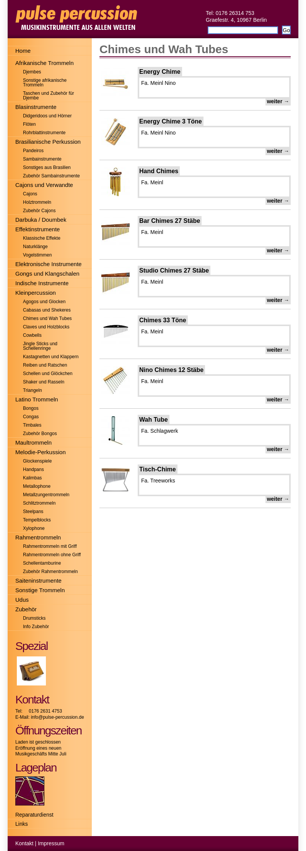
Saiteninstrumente (38, 580)
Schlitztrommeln (39, 503)
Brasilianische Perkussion (48, 141)
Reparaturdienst (34, 815)
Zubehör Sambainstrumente (51, 176)
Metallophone (36, 486)
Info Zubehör (36, 626)
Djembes (32, 72)
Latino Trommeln (36, 399)
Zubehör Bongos (40, 433)
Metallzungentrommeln (46, 494)
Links (21, 824)
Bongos (31, 408)
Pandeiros (33, 150)
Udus (22, 599)
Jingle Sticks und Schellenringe (40, 346)
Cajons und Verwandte (44, 185)
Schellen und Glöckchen (47, 373)
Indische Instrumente (41, 283)
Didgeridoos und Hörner (47, 116)
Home (23, 50)
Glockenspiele (37, 461)
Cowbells (32, 335)
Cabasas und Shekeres (47, 310)
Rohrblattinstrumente (44, 132)
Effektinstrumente (37, 229)
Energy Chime (160, 71)
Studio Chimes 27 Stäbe (174, 270)
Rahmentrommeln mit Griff (49, 546)
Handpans (33, 469)
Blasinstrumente (36, 107)
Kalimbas (32, 478)
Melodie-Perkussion (40, 452)
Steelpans (33, 511)
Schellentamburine (42, 563)
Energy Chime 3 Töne (170, 121)
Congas (31, 416)
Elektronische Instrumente (48, 264)
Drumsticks (34, 618)
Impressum (51, 843)
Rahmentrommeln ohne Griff (52, 554)
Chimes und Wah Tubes (163, 49)
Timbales (32, 425)
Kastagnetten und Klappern (50, 356)
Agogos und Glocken (44, 301)
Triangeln (32, 390)
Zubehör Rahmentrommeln (50, 571)
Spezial (31, 646)
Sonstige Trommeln (40, 590)
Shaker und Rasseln (43, 382)
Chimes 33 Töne (162, 320)
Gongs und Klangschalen (47, 273)
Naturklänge (35, 246)
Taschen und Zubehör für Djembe (48, 96)
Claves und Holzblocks (46, 327)
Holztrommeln (37, 202)
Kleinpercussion (35, 292)
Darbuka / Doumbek (40, 219)
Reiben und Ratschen (45, 365)
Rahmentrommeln (38, 537)
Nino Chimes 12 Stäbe (171, 370)
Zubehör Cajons (39, 210)
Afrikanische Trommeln (44, 63)
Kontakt (24, 843)
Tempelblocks (37, 520)
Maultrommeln (33, 442)
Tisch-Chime (157, 469)
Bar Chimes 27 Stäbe (169, 221)
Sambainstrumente (42, 159)
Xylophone (34, 528)
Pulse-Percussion (153, 19)
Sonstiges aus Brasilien (47, 167)
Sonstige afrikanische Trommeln (45, 83)
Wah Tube (153, 419)
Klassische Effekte (41, 238)
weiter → (278, 101)
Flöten (29, 124)
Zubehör (26, 609)
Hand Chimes (158, 171)
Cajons (30, 194)
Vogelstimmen (37, 255)
